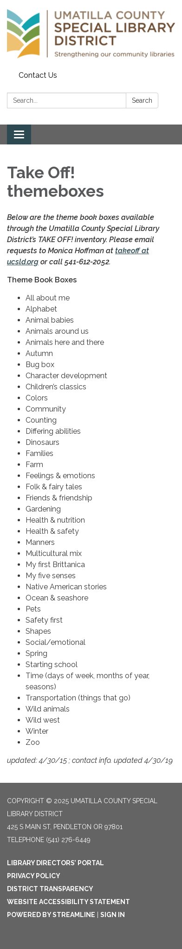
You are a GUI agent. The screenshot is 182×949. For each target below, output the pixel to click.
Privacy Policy (33, 876)
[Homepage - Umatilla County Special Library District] (91, 33)
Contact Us (38, 75)
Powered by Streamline (51, 914)
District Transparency (50, 889)
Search (142, 100)
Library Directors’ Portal (55, 863)
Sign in (112, 914)
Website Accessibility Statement (68, 901)
